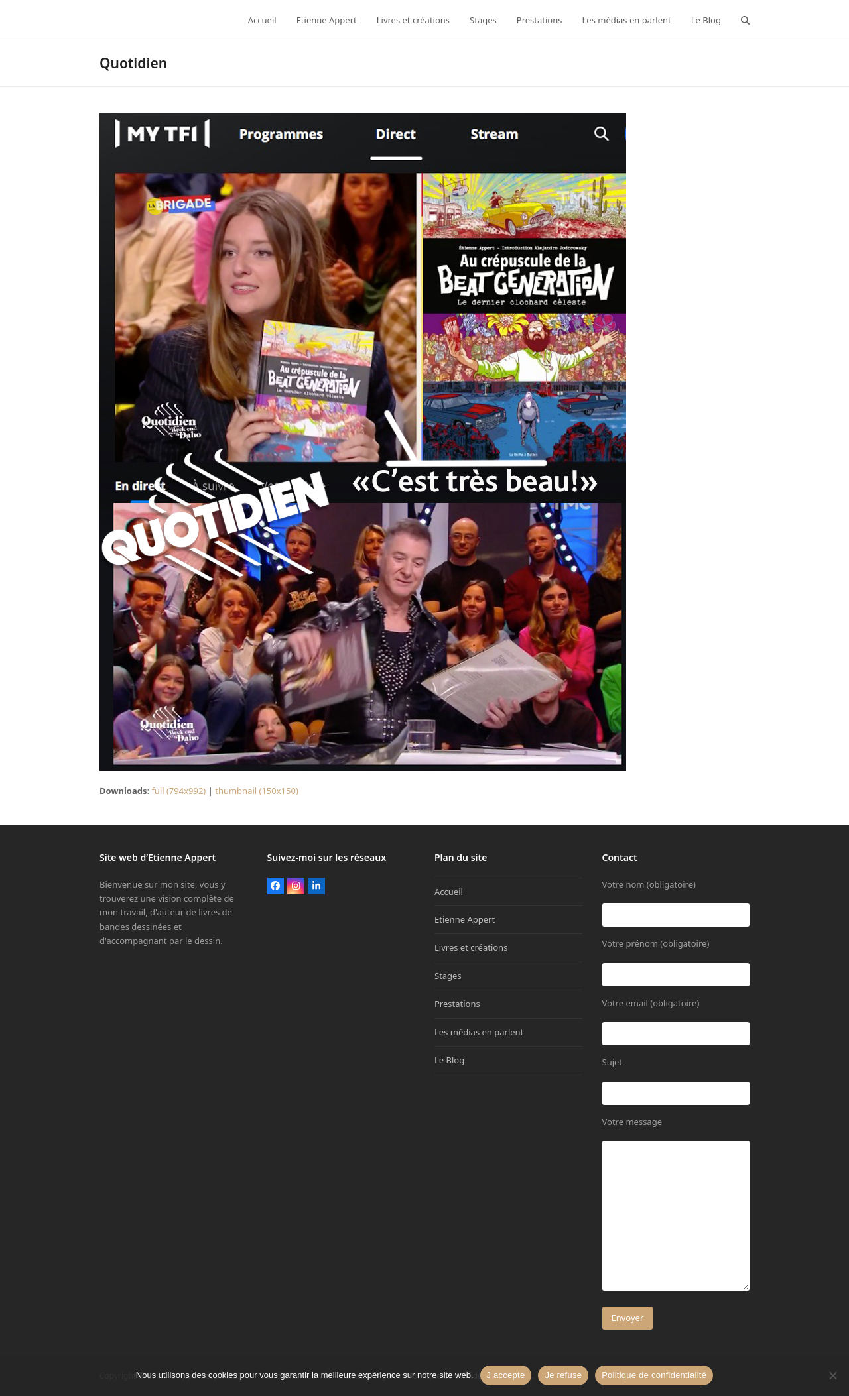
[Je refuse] (832, 1375)
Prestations (457, 1004)
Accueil (448, 892)
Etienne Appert (464, 919)
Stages (448, 976)
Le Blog (449, 1060)
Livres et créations (470, 947)
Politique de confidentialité (654, 1375)
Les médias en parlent (478, 1032)
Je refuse (563, 1375)
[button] (745, 19)
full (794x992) (178, 791)
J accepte (506, 1375)
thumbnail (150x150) (256, 791)
